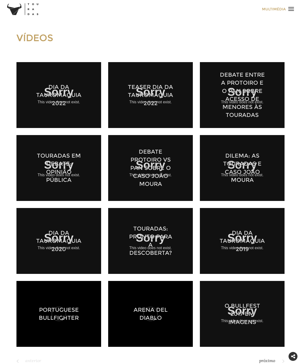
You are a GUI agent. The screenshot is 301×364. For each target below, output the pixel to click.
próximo (267, 360)
